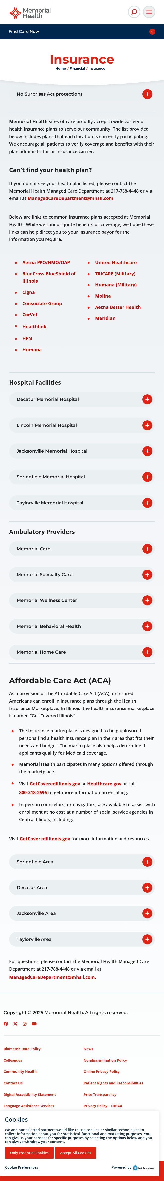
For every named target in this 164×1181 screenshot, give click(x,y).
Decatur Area (32, 887)
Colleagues (13, 1060)
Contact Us (13, 1083)
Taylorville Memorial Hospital (50, 503)
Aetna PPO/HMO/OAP (46, 262)
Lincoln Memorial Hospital (47, 425)
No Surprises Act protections (49, 94)
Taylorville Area (34, 939)
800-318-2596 (33, 792)
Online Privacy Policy (102, 1071)
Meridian (105, 318)
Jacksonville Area (36, 913)
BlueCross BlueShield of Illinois (49, 277)
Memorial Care (33, 548)
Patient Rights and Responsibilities (113, 1083)
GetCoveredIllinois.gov (55, 784)
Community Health (20, 1071)
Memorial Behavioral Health (49, 626)
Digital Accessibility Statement (30, 1094)
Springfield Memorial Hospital (51, 477)
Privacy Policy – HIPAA (103, 1105)
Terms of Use (95, 1117)
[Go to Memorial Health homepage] (30, 15)
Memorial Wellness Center (47, 600)
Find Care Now (24, 31)
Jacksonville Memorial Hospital (52, 451)
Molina (103, 296)
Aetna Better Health (118, 307)
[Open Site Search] (134, 12)
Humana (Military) (116, 285)
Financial (77, 68)
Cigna (28, 292)
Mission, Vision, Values (23, 1117)
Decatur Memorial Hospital (48, 399)
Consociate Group (42, 303)
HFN (27, 338)
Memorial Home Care (41, 652)
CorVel (29, 314)
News (88, 1048)
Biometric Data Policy (22, 1048)
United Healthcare (116, 262)
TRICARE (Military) (115, 273)
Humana (32, 350)
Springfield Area (35, 862)
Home (60, 68)
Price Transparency (100, 1094)
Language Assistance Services (29, 1105)
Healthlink (34, 326)
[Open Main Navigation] (149, 12)
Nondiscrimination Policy (105, 1060)
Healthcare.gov (104, 784)
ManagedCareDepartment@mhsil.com (70, 198)
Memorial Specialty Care (44, 574)
